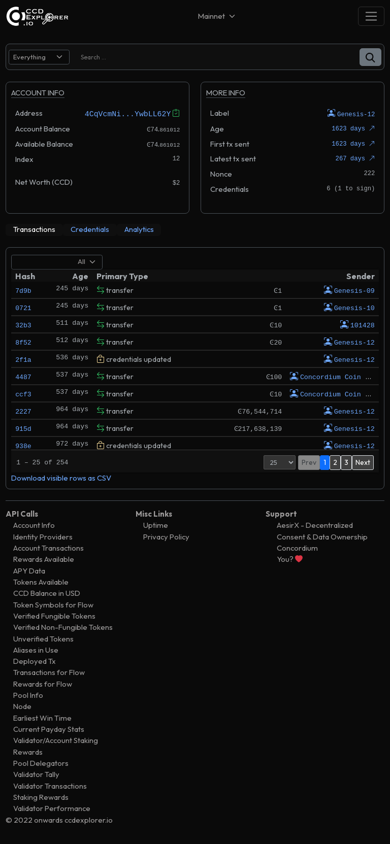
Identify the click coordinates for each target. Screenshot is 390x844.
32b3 (23, 324)
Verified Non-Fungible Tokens (63, 627)
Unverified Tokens (43, 638)
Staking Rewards (41, 796)
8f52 (23, 341)
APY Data (29, 570)
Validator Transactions (50, 785)
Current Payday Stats (48, 728)
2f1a (23, 358)
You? (290, 559)
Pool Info (28, 695)
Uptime (155, 525)
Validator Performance (51, 808)
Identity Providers (43, 536)
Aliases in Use (35, 649)
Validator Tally (36, 774)
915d (23, 427)
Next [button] (362, 461)
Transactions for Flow (49, 672)
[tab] (34, 229)
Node (22, 706)
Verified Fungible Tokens (54, 615)
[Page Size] (280, 462)
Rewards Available (43, 559)
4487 (23, 376)
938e (23, 445)
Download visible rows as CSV (61, 477)
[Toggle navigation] (371, 16)
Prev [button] (309, 461)
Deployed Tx (34, 661)
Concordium (297, 547)
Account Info (34, 525)
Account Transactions (48, 547)
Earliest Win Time (42, 717)
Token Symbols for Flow (53, 604)
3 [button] (346, 461)
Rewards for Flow (42, 683)
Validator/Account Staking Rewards (55, 745)
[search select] (39, 57)
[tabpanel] (195, 368)
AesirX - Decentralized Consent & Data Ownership (322, 530)
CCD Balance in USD (46, 593)
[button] (370, 57)
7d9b (23, 289)
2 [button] (335, 461)
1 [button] (324, 461)
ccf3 (23, 393)
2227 (23, 410)
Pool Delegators (41, 762)
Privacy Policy (166, 536)
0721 (23, 307)
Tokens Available (41, 581)
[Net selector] (217, 16)
